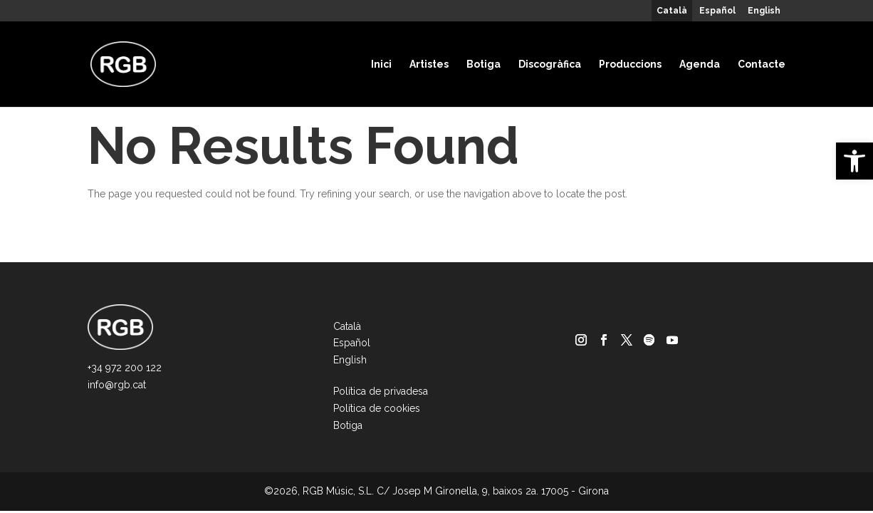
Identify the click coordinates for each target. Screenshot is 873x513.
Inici (381, 64)
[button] (854, 161)
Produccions (630, 64)
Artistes (429, 64)
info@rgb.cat (117, 384)
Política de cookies (376, 408)
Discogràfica (549, 64)
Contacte (761, 64)
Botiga (483, 64)
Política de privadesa (380, 391)
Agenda (699, 64)
